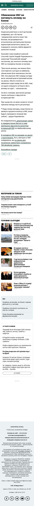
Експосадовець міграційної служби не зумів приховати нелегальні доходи (22, 275)
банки (3, 154)
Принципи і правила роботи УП (17, 440)
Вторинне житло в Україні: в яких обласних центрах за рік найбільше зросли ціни (23, 250)
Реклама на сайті (12, 433)
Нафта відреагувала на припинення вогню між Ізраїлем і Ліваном (17, 346)
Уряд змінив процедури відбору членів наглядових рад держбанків (16, 198)
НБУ (9, 154)
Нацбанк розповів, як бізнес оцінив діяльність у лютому (17, 303)
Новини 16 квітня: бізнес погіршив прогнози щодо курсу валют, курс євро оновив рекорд (16, 359)
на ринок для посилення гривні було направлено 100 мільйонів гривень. (16, 142)
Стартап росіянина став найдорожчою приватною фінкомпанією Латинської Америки (23, 262)
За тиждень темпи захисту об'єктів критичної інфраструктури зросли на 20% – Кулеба (16, 367)
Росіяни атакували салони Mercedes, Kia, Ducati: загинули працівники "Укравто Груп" (22, 238)
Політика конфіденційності (17, 435)
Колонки (19, 10)
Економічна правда (9, 149)
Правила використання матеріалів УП (17, 437)
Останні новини (9, 326)
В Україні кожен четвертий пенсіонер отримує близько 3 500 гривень (16, 339)
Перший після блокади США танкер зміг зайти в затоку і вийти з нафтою (16, 331)
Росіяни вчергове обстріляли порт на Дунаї (16, 352)
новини (4, 10)
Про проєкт (23, 433)
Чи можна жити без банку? (11, 213)
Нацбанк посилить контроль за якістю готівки (15, 309)
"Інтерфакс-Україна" (24, 451)
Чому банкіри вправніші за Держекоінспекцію (13, 315)
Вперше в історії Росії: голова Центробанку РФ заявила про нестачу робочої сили (23, 226)
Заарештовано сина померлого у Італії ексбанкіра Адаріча (16, 206)
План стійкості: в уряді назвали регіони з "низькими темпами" (22, 285)
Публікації (11, 10)
